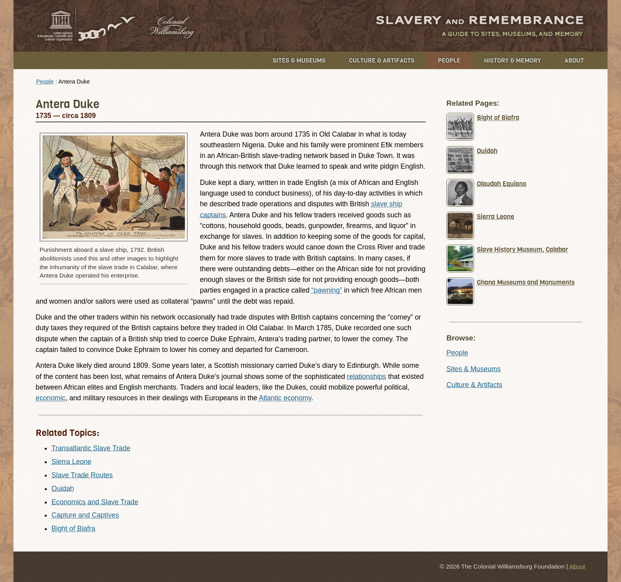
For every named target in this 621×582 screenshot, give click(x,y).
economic (50, 398)
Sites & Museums (299, 60)
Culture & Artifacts (381, 60)
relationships (366, 376)
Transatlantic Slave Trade (90, 448)
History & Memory (512, 60)
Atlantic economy (285, 398)
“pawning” (326, 290)
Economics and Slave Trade (94, 502)
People (449, 60)
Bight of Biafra (73, 529)
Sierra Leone (71, 462)
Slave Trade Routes (82, 475)
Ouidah (62, 489)
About (574, 60)
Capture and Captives (85, 515)
